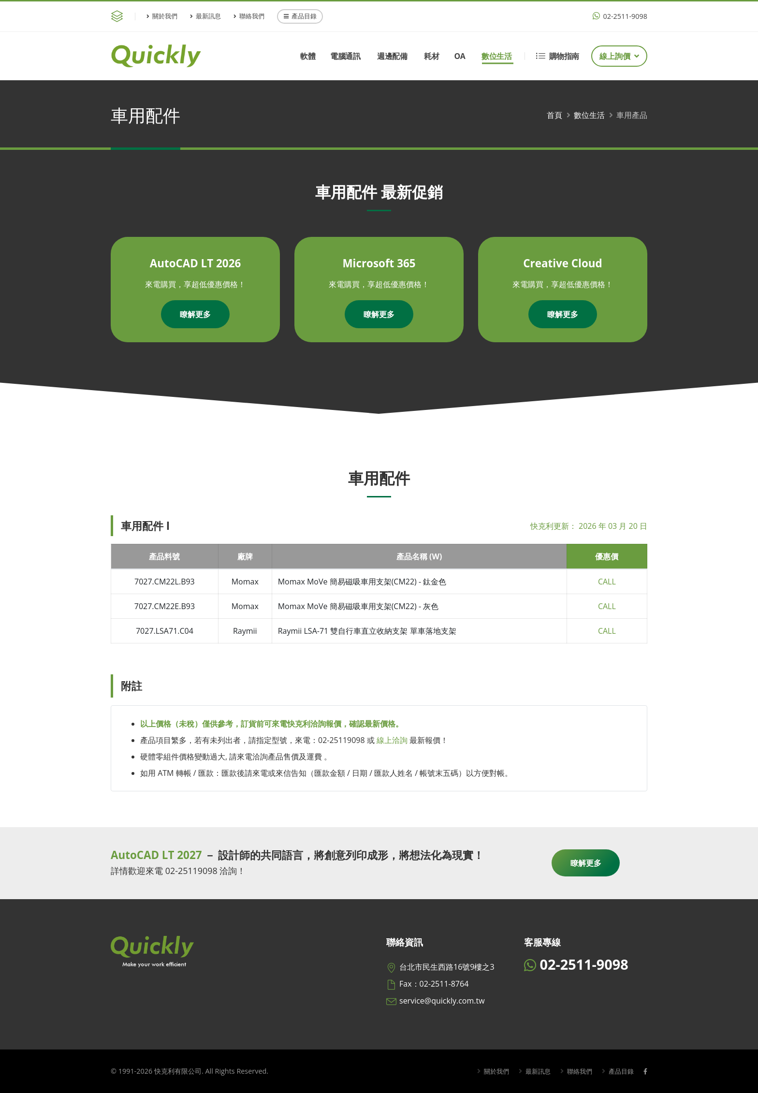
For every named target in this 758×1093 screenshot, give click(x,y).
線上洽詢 (392, 740)
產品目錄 (300, 16)
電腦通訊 (345, 56)
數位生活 (496, 56)
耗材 (431, 56)
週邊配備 (392, 56)
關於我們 (161, 16)
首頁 (554, 115)
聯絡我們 (248, 16)
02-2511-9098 (620, 16)
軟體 (307, 56)
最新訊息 (205, 16)
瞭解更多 (195, 314)
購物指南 (557, 56)
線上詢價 (619, 56)
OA (459, 56)
